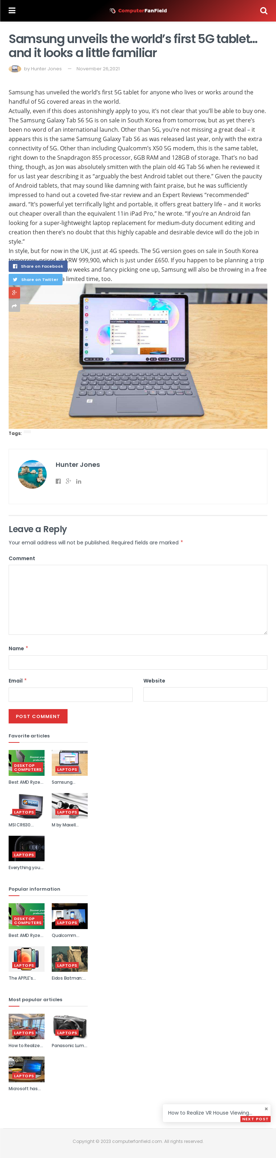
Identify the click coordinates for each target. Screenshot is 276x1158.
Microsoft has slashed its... (23, 1092)
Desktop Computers (28, 767)
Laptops (67, 769)
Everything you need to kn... (24, 870)
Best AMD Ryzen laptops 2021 (26, 785)
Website (154, 680)
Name (19, 648)
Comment (22, 558)
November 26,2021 (98, 68)
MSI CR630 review (20, 828)
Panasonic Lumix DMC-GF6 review (70, 1048)
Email (18, 681)
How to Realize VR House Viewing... (210, 1112)
